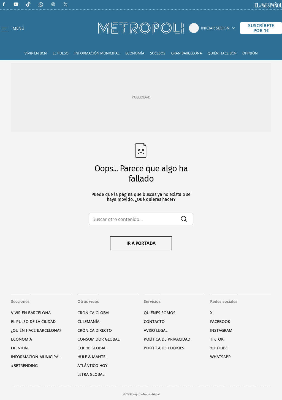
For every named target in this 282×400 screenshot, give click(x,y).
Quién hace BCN (222, 53)
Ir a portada (141, 243)
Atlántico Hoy (92, 365)
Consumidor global (98, 339)
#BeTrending (24, 365)
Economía (134, 53)
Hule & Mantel (92, 356)
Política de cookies (164, 347)
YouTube (219, 347)
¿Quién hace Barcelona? (36, 330)
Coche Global (91, 347)
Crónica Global (93, 312)
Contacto (154, 321)
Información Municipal (97, 53)
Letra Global (90, 374)
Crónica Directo (94, 330)
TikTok (217, 339)
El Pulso (61, 53)
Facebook (220, 321)
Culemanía (88, 321)
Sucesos (157, 53)
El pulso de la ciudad (33, 321)
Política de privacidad (167, 339)
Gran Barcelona (186, 53)
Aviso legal (155, 330)
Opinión (250, 53)
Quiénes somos (159, 312)
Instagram (221, 330)
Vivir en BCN (36, 53)
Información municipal (35, 356)
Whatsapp (220, 356)
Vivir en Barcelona (31, 312)
